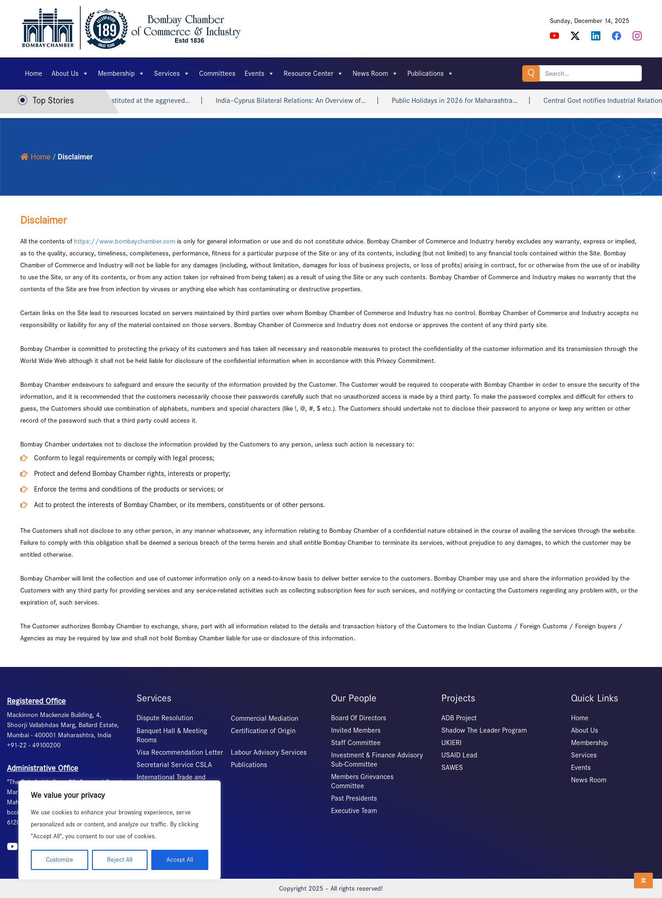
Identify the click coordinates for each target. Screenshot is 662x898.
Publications (430, 73)
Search (531, 73)
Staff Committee (356, 743)
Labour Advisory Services (269, 752)
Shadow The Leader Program (484, 730)
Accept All (179, 860)
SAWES (452, 767)
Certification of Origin (263, 731)
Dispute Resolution (165, 718)
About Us (70, 73)
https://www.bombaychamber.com (124, 241)
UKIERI (451, 743)
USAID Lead (459, 755)
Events (259, 73)
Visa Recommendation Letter (180, 752)
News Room (375, 73)
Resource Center (313, 73)
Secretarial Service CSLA (174, 765)
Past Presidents (354, 798)
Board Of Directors (358, 718)
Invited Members (356, 730)
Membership (121, 73)
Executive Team (354, 811)
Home (33, 73)
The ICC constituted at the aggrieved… (142, 100)
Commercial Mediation (264, 718)
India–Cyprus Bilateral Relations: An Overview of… (300, 100)
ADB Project (459, 718)
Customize (59, 860)
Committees (217, 73)
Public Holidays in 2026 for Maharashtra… (464, 100)
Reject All (119, 860)
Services (172, 73)
